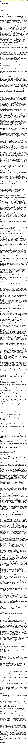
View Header (2, 1)
